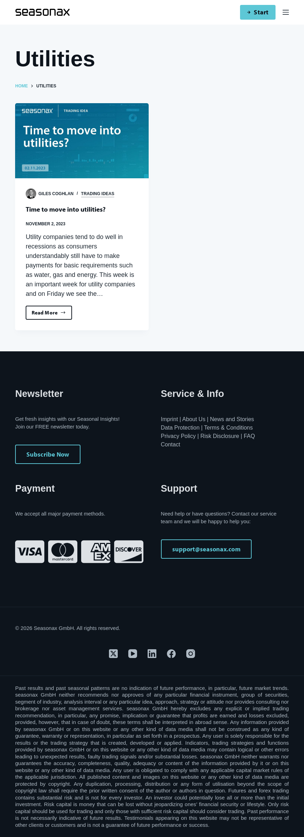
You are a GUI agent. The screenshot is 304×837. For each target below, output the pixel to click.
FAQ (249, 436)
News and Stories (232, 419)
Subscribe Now (47, 454)
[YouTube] (132, 653)
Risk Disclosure (219, 436)
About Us (194, 419)
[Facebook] (171, 653)
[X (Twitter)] (113, 653)
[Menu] (286, 12)
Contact (170, 444)
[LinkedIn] (152, 653)
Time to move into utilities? (68, 209)
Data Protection (180, 428)
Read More (51, 314)
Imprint (169, 419)
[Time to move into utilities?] (81, 140)
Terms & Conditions (228, 428)
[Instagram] (190, 653)
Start (257, 12)
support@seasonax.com (206, 549)
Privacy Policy (178, 436)
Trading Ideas (98, 193)
